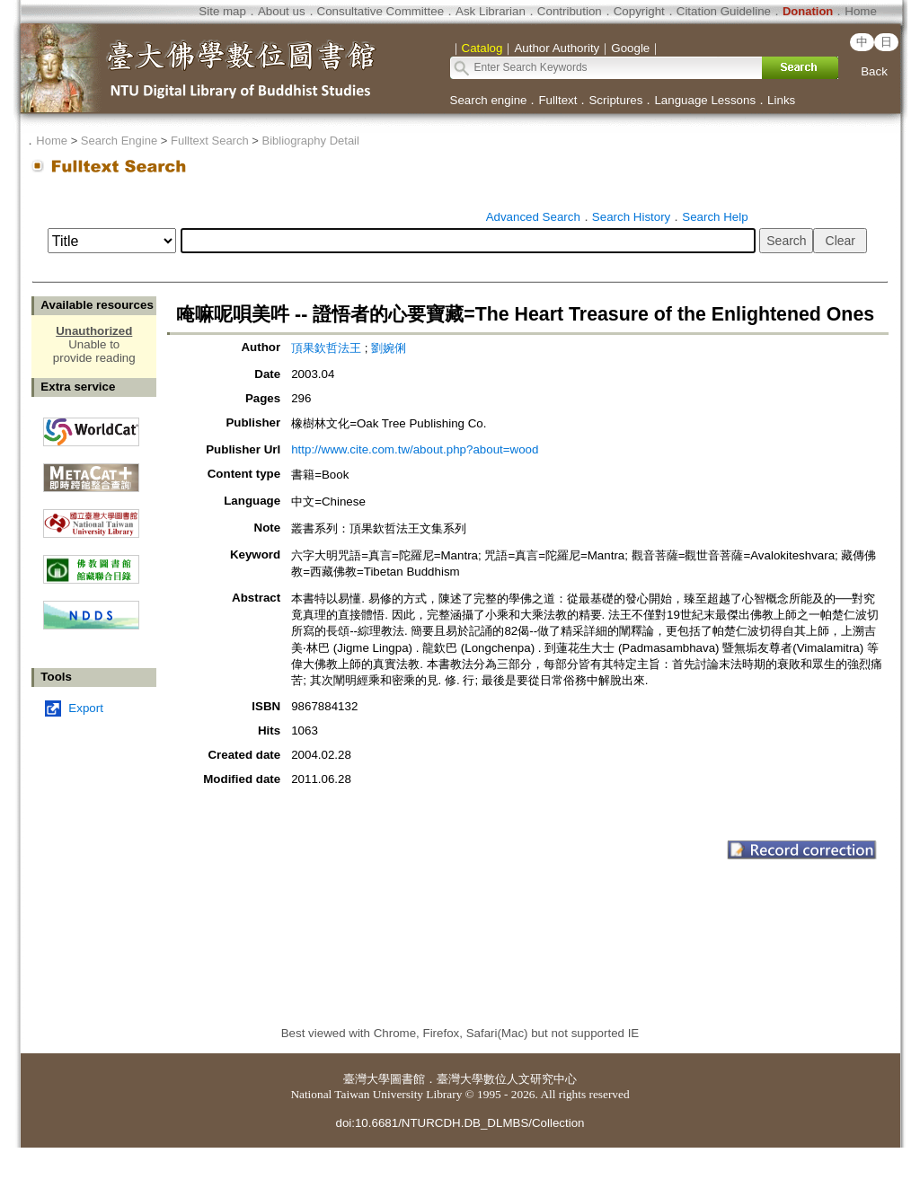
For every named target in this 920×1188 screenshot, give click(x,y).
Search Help (715, 217)
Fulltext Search (210, 140)
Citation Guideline (724, 11)
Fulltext (557, 100)
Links (781, 100)
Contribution (569, 11)
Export (85, 708)
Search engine (488, 100)
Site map (222, 11)
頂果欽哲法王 (326, 348)
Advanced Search (533, 217)
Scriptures (615, 100)
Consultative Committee (380, 11)
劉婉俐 (388, 348)
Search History (631, 217)
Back (874, 71)
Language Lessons (705, 100)
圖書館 (407, 1079)
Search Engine (119, 140)
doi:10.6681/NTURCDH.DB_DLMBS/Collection (459, 1123)
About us (281, 11)
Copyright (639, 11)
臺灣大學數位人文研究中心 (507, 1079)
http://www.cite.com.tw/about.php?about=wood (414, 449)
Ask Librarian (491, 11)
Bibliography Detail (310, 140)
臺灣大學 (366, 1079)
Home (861, 11)
